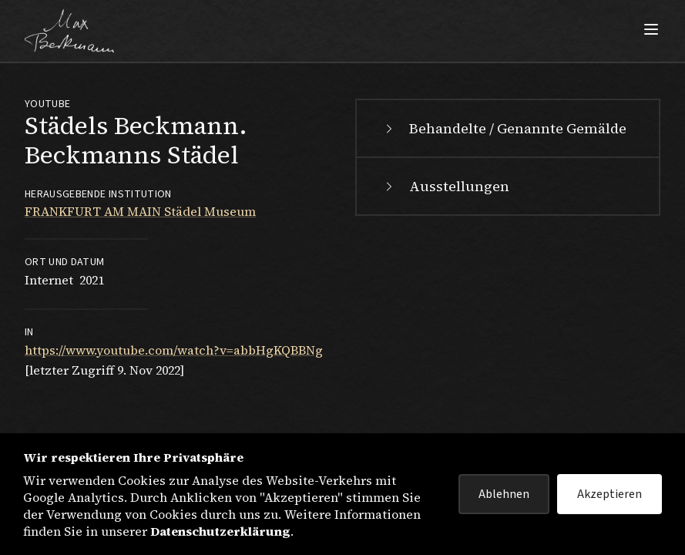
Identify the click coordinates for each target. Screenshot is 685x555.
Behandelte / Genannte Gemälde (503, 128)
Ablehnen (503, 494)
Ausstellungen (445, 186)
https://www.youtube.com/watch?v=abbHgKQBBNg (174, 349)
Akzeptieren (609, 494)
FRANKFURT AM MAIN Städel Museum (140, 211)
